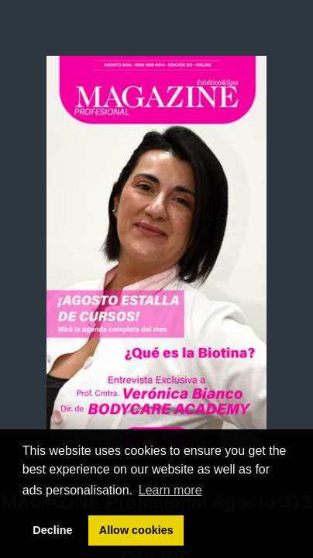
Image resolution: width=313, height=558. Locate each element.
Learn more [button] (170, 490)
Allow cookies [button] (136, 530)
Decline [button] (52, 530)
